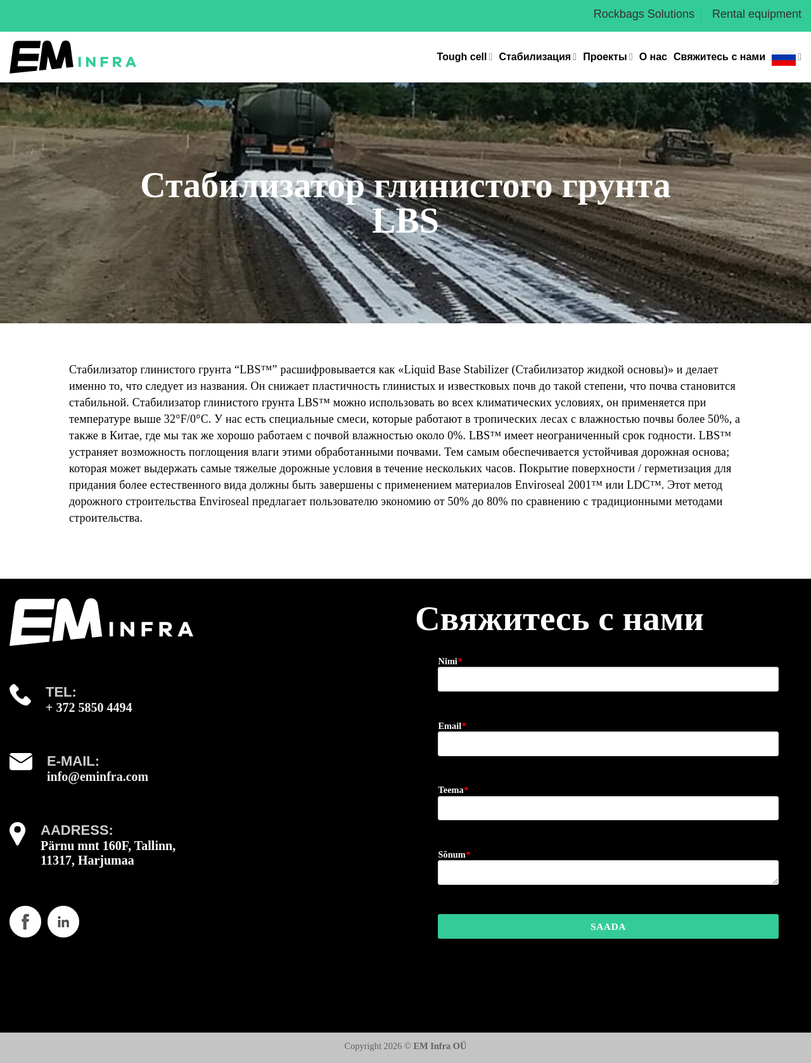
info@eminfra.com (97, 776)
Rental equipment (756, 14)
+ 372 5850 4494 (89, 707)
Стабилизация (538, 57)
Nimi (450, 661)
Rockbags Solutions (644, 14)
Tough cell (465, 57)
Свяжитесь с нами (719, 56)
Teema (453, 790)
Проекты (607, 57)
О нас (653, 56)
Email (452, 726)
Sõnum (453, 854)
